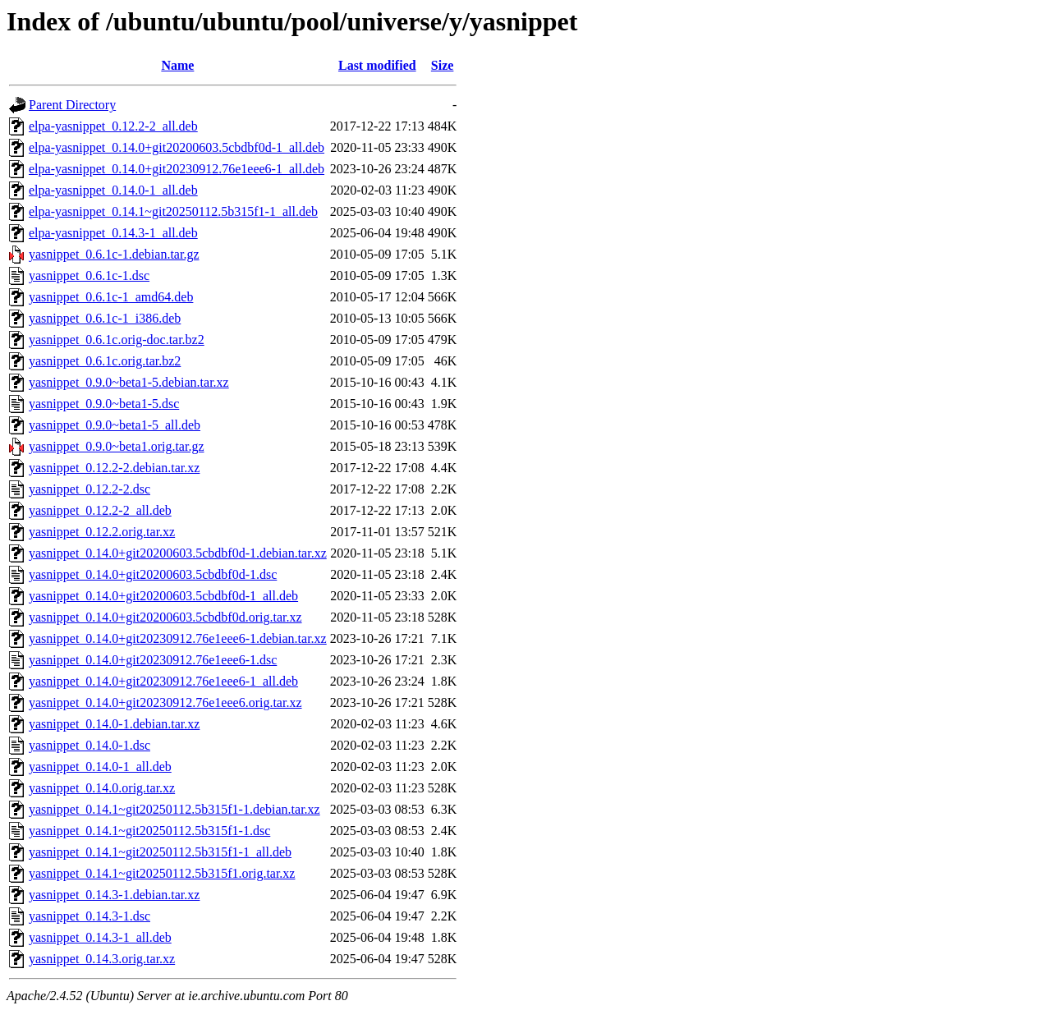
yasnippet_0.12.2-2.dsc (89, 489)
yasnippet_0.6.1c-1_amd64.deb (111, 297)
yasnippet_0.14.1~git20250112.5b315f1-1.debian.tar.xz (174, 809)
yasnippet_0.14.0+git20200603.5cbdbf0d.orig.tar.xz (165, 617)
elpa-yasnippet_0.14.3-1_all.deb (113, 233)
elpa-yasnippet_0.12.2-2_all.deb (113, 126)
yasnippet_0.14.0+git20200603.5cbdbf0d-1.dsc (153, 574)
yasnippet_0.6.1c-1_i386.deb (105, 318)
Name (177, 65)
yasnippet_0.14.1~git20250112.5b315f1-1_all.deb (160, 852)
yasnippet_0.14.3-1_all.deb (100, 937)
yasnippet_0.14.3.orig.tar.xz (102, 959)
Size (442, 65)
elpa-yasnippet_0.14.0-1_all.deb (113, 190)
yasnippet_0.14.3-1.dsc (89, 916)
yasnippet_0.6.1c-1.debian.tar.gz (114, 254)
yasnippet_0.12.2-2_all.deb (100, 510)
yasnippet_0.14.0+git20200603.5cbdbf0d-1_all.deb (163, 596)
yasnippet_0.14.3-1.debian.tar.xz (114, 895)
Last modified (377, 65)
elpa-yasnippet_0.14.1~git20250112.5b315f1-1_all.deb (173, 211)
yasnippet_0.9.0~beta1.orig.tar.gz (116, 446)
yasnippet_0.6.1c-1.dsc (89, 275)
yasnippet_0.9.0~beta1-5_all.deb (114, 425)
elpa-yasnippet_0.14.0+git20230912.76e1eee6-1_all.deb (176, 169)
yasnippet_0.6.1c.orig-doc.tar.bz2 (116, 340)
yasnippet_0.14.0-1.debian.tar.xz (114, 724)
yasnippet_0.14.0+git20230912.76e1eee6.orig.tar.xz (165, 702)
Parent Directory (72, 105)
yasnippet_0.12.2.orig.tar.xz (102, 532)
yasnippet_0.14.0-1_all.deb (100, 767)
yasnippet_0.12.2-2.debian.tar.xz (114, 468)
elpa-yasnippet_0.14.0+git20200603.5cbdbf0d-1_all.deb (176, 147)
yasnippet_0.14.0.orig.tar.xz (102, 788)
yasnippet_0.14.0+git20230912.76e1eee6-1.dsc (153, 660)
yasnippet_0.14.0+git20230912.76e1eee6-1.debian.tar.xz (178, 638)
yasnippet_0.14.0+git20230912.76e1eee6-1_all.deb (163, 681)
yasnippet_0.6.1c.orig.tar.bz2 (105, 361)
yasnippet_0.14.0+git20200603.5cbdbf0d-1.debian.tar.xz (178, 553)
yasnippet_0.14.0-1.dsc (89, 745)
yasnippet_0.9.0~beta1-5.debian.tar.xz (129, 382)
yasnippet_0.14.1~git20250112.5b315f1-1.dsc (149, 831)
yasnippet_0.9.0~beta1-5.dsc (104, 404)
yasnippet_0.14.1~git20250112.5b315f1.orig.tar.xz (162, 873)
